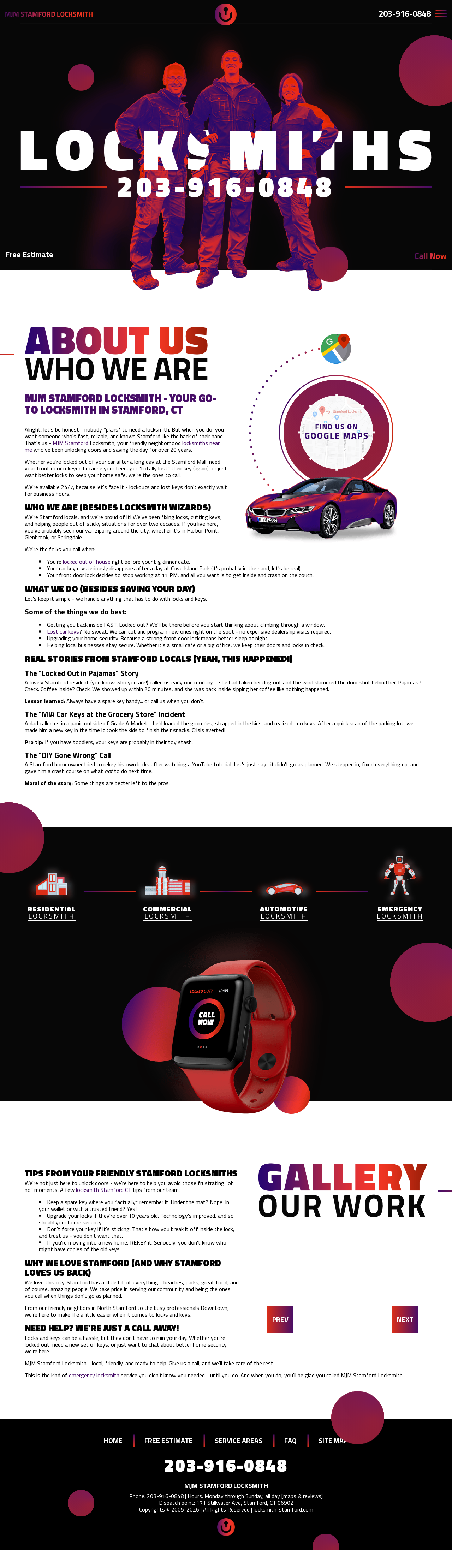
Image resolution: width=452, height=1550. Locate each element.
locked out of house (87, 561)
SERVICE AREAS (238, 1440)
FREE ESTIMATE (168, 1440)
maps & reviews (302, 1496)
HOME (113, 1440)
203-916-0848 (405, 13)
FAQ (290, 1440)
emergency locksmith (94, 1375)
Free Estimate (29, 254)
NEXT (405, 1319)
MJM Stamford (70, 443)
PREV (280, 1319)
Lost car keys (63, 631)
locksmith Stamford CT (103, 1190)
